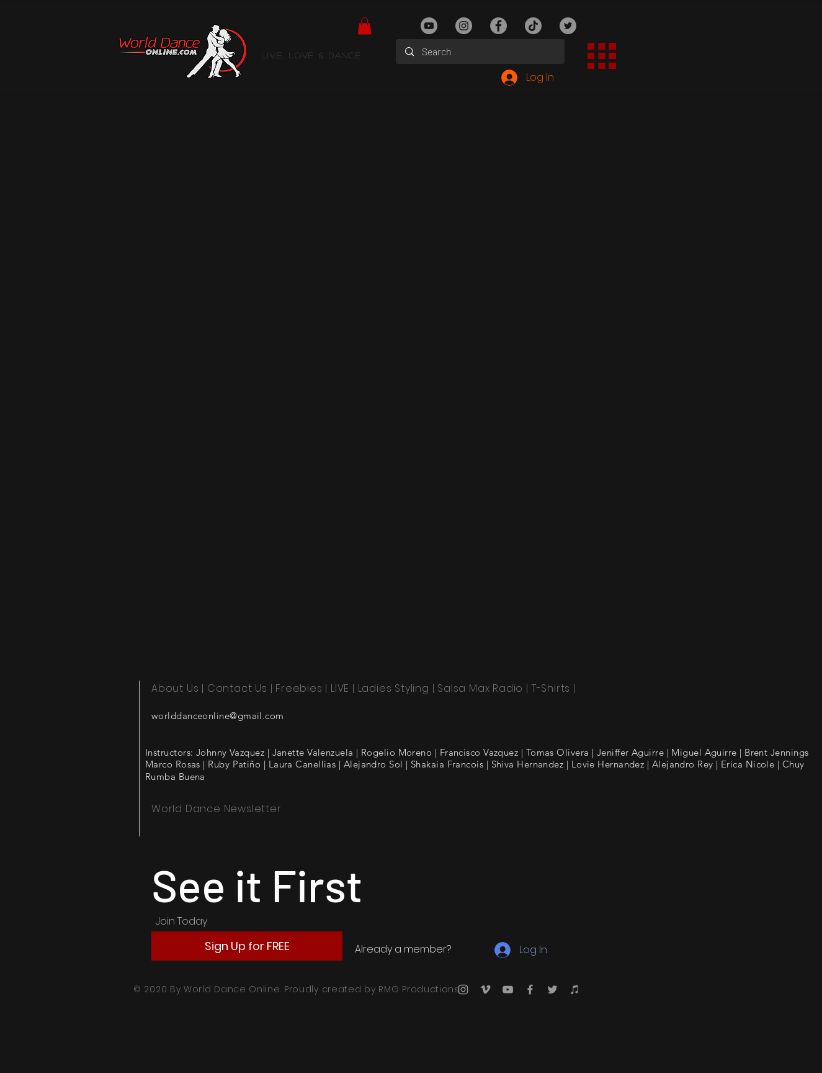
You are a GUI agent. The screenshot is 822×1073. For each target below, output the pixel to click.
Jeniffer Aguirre (630, 752)
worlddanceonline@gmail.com (217, 716)
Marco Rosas (172, 764)
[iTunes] (574, 989)
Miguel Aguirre (703, 752)
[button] (364, 25)
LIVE (340, 688)
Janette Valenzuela (313, 752)
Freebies (298, 688)
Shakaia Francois (447, 764)
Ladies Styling (393, 688)
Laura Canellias (302, 764)
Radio (508, 688)
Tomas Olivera (557, 752)
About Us (175, 688)
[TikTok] (533, 25)
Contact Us (237, 688)
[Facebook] (498, 25)
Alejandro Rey (682, 764)
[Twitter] (568, 25)
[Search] (480, 51)
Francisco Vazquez (479, 752)
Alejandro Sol (373, 764)
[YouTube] (429, 25)
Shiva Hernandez (527, 764)
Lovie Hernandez (608, 764)
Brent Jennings (776, 752)
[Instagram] (463, 25)
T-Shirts (551, 688)
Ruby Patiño (234, 764)
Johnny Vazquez (230, 752)
